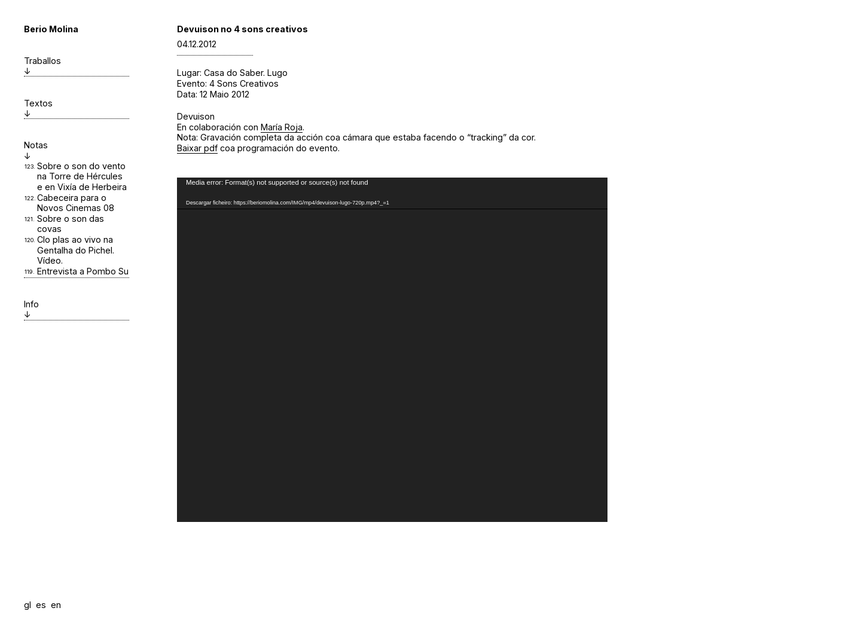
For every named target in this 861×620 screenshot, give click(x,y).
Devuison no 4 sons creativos (242, 29)
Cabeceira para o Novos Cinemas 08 (75, 203)
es (41, 605)
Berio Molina (51, 29)
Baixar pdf (197, 148)
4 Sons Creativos (244, 83)
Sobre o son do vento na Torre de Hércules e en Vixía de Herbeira (82, 176)
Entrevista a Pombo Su (83, 271)
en (56, 605)
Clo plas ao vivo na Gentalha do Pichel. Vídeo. (75, 249)
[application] (392, 350)
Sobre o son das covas (70, 223)
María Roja (282, 127)
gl (27, 605)
